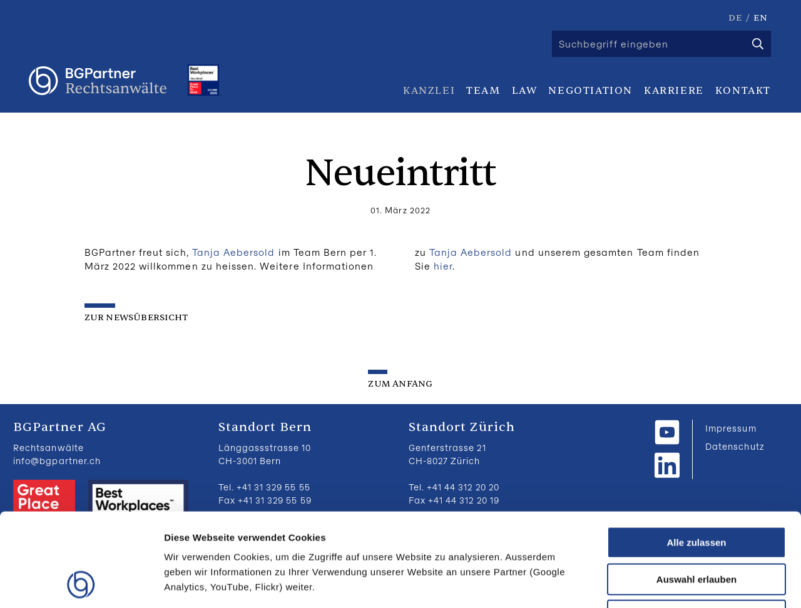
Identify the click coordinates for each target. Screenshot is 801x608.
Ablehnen (696, 528)
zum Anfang (400, 383)
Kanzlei (429, 90)
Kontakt (743, 90)
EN (760, 18)
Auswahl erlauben (696, 492)
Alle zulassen (696, 455)
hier (443, 265)
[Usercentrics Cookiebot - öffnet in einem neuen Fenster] (81, 583)
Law (525, 90)
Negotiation (590, 90)
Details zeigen (665, 583)
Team (483, 90)
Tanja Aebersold (233, 252)
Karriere (674, 90)
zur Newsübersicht (136, 317)
